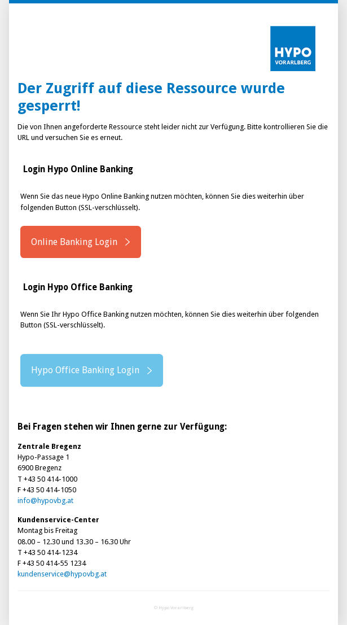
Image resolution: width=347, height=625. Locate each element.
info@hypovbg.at (45, 500)
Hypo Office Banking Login (85, 370)
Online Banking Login (74, 242)
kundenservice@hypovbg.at (62, 574)
